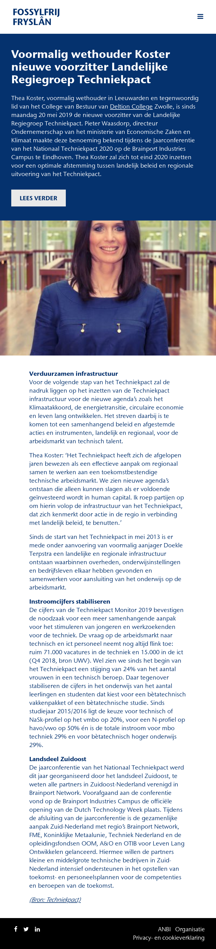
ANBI (164, 929)
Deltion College (131, 106)
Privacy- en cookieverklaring (169, 937)
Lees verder (38, 198)
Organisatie (190, 929)
